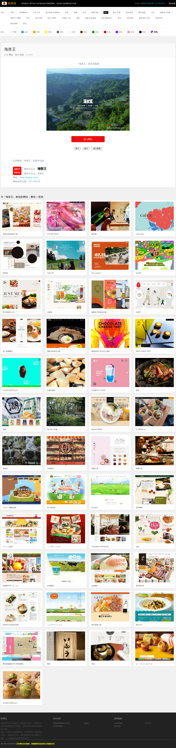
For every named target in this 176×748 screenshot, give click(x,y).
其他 (24, 23)
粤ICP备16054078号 (8, 744)
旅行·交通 (116, 12)
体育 (66, 12)
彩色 (154, 32)
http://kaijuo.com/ (29, 177)
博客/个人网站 (15, 18)
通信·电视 (142, 12)
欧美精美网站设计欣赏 (61, 723)
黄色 (48, 32)
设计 (28, 18)
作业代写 (148, 723)
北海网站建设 (58, 726)
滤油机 (86, 723)
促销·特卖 (158, 18)
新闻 (75, 12)
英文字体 (117, 726)
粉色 (130, 32)
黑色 (142, 32)
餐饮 (106, 12)
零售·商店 (129, 12)
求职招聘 (130, 18)
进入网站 (88, 139)
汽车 (152, 12)
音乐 (119, 18)
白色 (72, 32)
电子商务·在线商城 (52, 12)
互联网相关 (23, 12)
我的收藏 (172, 3)
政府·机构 (13, 23)
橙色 (36, 32)
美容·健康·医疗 (106, 18)
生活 (84, 12)
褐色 (83, 32)
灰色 (60, 32)
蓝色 (24, 32)
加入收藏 (96, 148)
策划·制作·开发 (144, 18)
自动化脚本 (118, 723)
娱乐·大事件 (52, 18)
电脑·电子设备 (165, 12)
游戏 (78, 18)
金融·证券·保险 (90, 18)
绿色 (95, 32)
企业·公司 (36, 12)
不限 (12, 12)
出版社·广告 (66, 18)
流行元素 (38, 18)
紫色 (119, 32)
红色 (107, 32)
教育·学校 (95, 12)
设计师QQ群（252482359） (155, 3)
